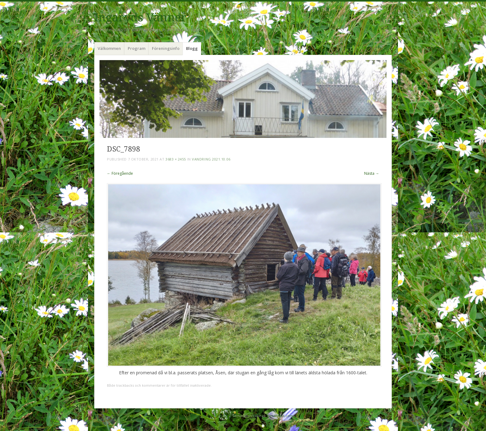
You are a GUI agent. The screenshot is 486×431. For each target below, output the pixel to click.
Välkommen (109, 48)
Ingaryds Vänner (140, 17)
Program (136, 48)
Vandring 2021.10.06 (211, 159)
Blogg (192, 48)
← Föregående (120, 173)
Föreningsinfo (165, 48)
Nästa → (371, 173)
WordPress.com (280, 415)
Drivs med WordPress (210, 415)
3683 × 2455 (176, 159)
